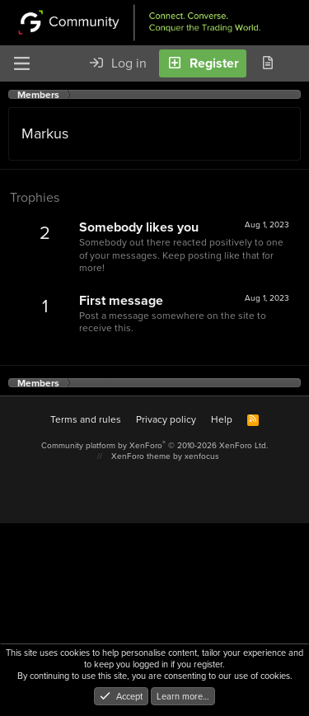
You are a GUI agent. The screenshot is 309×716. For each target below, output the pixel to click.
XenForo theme (141, 456)
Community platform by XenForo (154, 445)
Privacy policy (166, 419)
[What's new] (267, 63)
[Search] (296, 63)
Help (221, 419)
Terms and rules (85, 419)
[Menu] (21, 63)
